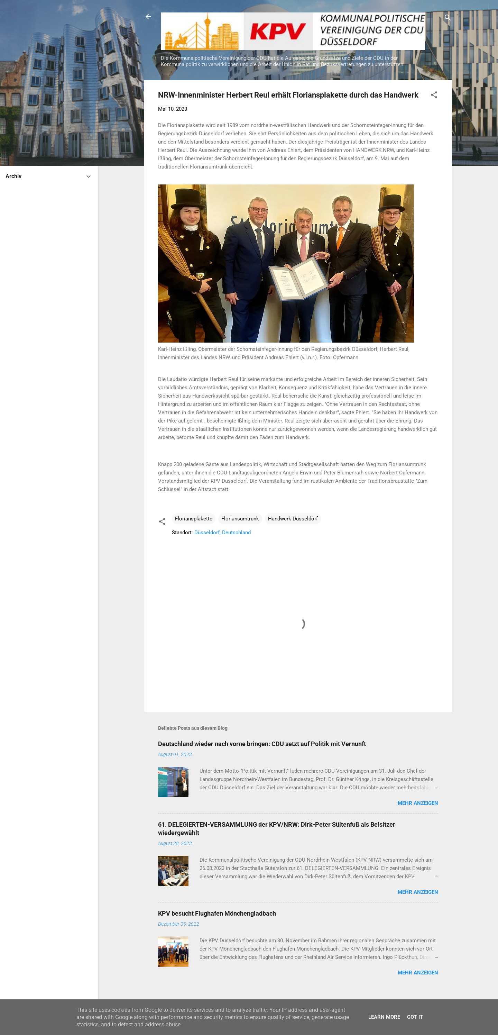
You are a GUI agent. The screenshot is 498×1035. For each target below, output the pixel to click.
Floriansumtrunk (240, 519)
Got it (415, 1017)
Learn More (384, 1017)
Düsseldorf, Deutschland (222, 532)
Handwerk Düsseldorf (293, 519)
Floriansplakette (193, 519)
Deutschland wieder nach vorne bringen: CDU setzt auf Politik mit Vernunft (262, 743)
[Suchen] (448, 18)
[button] (434, 96)
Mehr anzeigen (418, 803)
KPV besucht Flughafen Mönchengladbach (217, 913)
